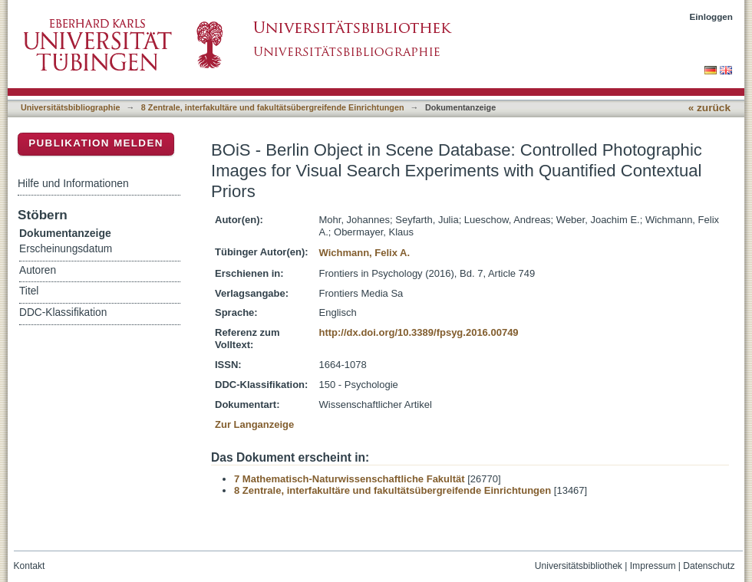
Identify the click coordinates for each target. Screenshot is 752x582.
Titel (28, 291)
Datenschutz (708, 566)
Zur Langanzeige (254, 424)
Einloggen (712, 16)
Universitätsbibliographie (70, 107)
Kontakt (29, 566)
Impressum (653, 566)
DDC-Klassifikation (63, 312)
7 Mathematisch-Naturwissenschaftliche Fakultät (349, 479)
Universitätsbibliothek (578, 566)
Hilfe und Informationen (73, 183)
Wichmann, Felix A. (365, 252)
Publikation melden (95, 143)
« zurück (709, 107)
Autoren (37, 270)
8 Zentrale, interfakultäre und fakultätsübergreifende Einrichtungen (272, 107)
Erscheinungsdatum (65, 249)
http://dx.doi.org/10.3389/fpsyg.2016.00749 (419, 332)
